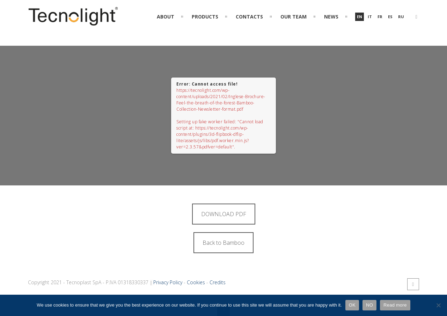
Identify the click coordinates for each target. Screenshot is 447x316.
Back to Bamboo (223, 243)
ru (401, 16)
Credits (218, 282)
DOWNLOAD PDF (223, 214)
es (390, 16)
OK (352, 305)
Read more (395, 305)
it (370, 16)
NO (369, 305)
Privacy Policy (167, 282)
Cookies (196, 282)
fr (380, 16)
